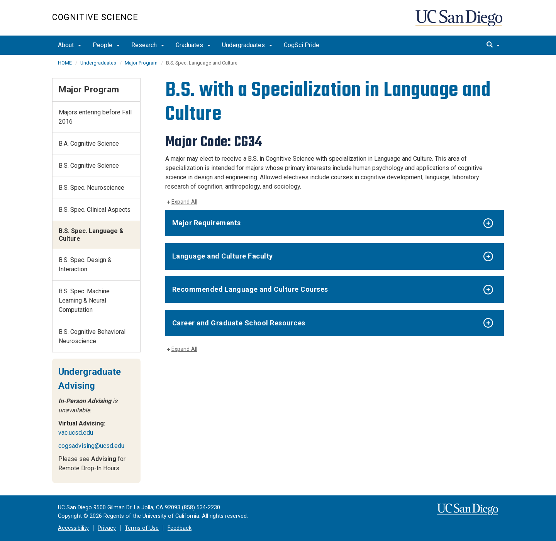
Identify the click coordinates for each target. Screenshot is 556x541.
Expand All (184, 202)
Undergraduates (247, 45)
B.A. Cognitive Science (89, 143)
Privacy (107, 528)
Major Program (141, 63)
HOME (65, 63)
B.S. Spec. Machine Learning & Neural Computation (84, 300)
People (106, 45)
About (69, 45)
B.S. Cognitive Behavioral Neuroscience (92, 336)
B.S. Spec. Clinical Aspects (95, 209)
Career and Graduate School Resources (238, 323)
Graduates (193, 45)
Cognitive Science (95, 17)
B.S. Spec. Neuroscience (91, 187)
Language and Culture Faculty (222, 256)
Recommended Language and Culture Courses (250, 289)
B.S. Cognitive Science (89, 165)
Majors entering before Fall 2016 (95, 117)
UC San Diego (459, 21)
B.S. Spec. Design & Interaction (85, 264)
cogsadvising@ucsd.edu (91, 445)
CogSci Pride (301, 45)
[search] (493, 45)
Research (147, 45)
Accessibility (73, 528)
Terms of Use (142, 528)
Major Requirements (206, 223)
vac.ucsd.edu (75, 432)
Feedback (180, 528)
